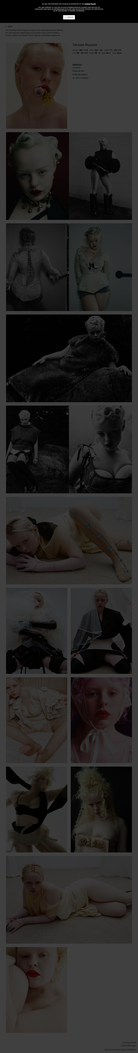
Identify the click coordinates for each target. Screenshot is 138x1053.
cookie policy (90, 4)
